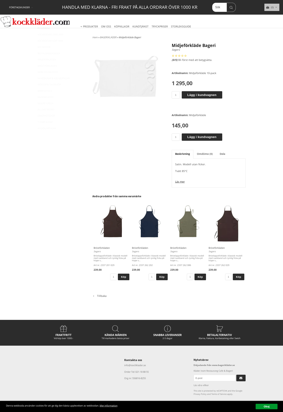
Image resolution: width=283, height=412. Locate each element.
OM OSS (106, 26)
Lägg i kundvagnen (202, 95)
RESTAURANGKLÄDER (49, 62)
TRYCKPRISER (160, 26)
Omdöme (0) (205, 154)
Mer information (123, 405)
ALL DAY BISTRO (46, 118)
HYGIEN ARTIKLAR (47, 137)
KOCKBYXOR (44, 55)
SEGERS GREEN (45, 112)
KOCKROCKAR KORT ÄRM (50, 49)
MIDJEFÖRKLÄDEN (47, 68)
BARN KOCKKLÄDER (48, 80)
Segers (176, 49)
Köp (123, 276)
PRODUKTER (90, 26)
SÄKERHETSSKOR (46, 124)
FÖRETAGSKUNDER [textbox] (19, 7)
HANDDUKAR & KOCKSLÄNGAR (54, 86)
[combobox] (21, 7)
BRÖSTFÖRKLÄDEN (47, 74)
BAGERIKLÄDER (45, 105)
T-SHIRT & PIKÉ (45, 130)
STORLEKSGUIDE (181, 26)
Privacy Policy (200, 394)
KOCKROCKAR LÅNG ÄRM (50, 43)
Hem (95, 37)
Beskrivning (182, 154)
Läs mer (180, 181)
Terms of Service (219, 394)
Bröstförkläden (102, 248)
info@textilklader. (133, 365)
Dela (222, 154)
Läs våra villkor (201, 385)
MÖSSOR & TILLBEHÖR (49, 93)
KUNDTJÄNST (140, 26)
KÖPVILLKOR (121, 26)
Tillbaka (99, 296)
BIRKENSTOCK (45, 99)
